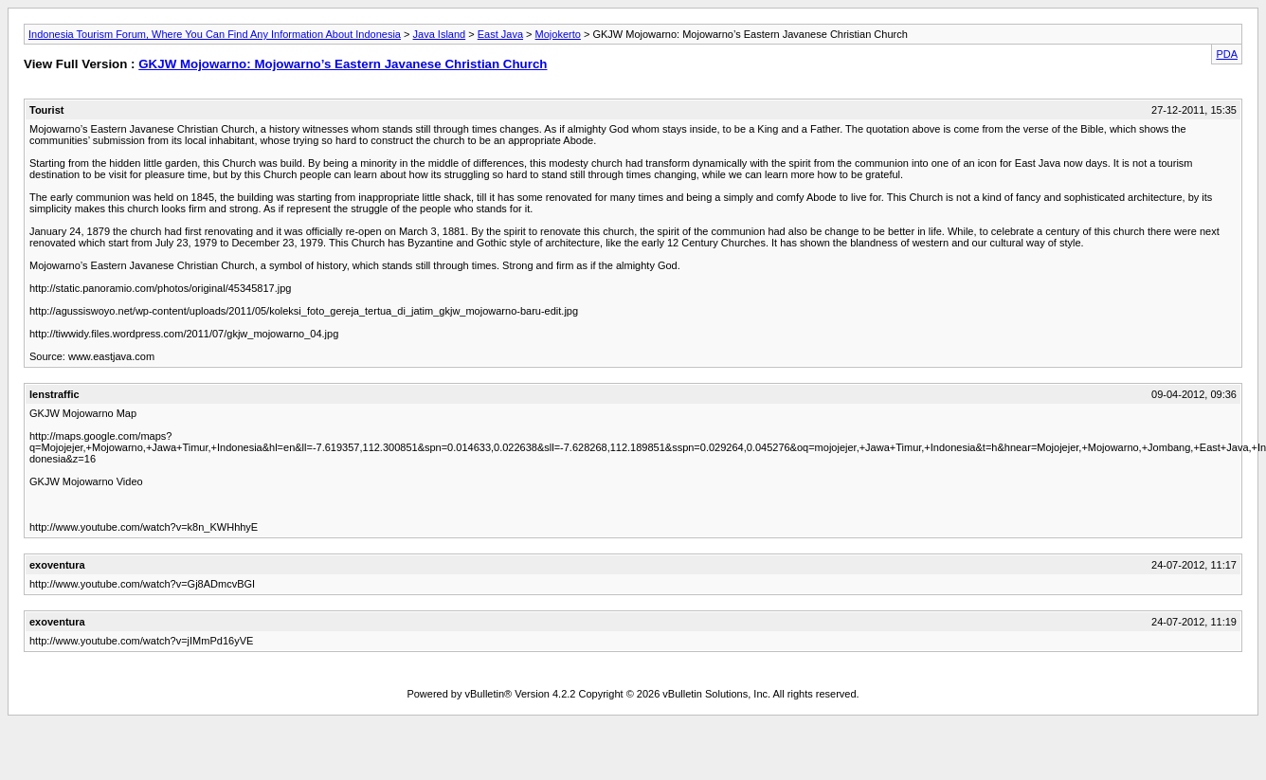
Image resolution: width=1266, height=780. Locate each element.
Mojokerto (558, 34)
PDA (1227, 54)
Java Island (439, 34)
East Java (500, 34)
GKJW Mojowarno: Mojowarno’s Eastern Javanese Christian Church (342, 64)
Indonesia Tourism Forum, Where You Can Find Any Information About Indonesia (214, 34)
